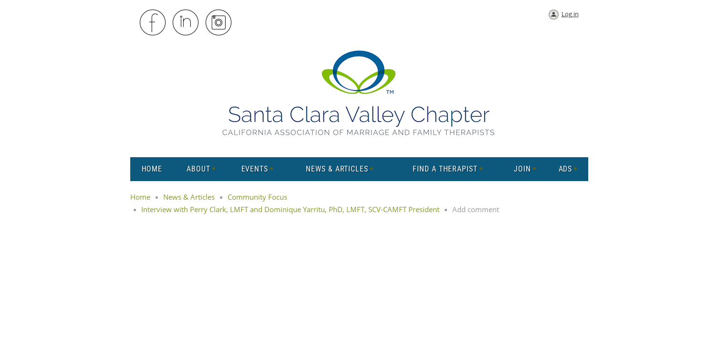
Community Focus (257, 197)
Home (140, 197)
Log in (570, 14)
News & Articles (189, 197)
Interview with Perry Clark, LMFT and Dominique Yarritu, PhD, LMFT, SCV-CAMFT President (290, 209)
